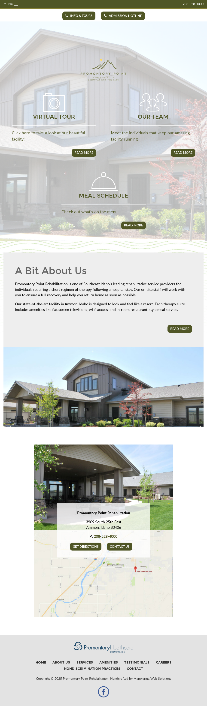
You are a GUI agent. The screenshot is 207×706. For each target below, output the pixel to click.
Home (41, 662)
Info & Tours (78, 16)
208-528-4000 (193, 4)
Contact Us (120, 546)
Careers (163, 662)
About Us (61, 662)
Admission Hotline (123, 16)
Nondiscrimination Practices (92, 669)
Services (84, 662)
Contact (135, 669)
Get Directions (86, 546)
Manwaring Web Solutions (152, 678)
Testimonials (136, 662)
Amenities (108, 662)
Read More (83, 152)
